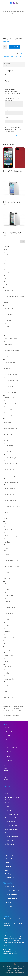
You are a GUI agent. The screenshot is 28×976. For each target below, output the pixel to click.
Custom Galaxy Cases (12, 404)
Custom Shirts (9, 494)
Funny (6, 512)
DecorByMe (8, 320)
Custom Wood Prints (10, 428)
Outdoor (6, 644)
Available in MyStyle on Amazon (14, 296)
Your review (8, 100)
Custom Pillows (10, 488)
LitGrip (7, 332)
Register (7, 727)
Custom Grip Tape (10, 470)
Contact (9, 760)
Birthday (7, 542)
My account (8, 731)
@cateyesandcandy (11, 362)
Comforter (7, 368)
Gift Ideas (8, 903)
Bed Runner (10, 595)
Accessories (7, 772)
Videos (7, 911)
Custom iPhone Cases (15, 55)
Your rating (8, 98)
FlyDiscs (7, 326)
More (6, 744)
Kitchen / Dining (10, 607)
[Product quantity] (5, 47)
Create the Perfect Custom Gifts (11, 715)
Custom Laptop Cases (11, 380)
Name (7, 110)
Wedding (8, 572)
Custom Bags (9, 446)
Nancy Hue (8, 344)
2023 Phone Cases (10, 398)
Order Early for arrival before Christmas (13, 706)
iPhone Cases (17, 56)
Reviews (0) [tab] (7, 66)
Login (9, 735)
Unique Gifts (9, 907)
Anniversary (9, 524)
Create (6, 765)
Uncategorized (8, 697)
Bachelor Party (9, 530)
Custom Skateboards (11, 500)
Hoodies (7, 273)
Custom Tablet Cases (10, 416)
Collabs (6, 356)
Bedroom (8, 584)
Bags (6, 255)
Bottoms (7, 261)
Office (7, 619)
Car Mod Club (9, 308)
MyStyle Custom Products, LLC (17, 967)
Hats (6, 267)
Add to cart (14, 47)
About (9, 752)
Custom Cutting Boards (12, 458)
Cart (6, 739)
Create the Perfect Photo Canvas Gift (12, 710)
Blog (8, 756)
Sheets (7, 626)
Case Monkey (6, 55)
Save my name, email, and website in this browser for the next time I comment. (13, 129)
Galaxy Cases (9, 655)
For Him (7, 554)
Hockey (7, 673)
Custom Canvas (10, 452)
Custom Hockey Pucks (12, 476)
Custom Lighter (9, 386)
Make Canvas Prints (11, 338)
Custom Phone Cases (11, 11)
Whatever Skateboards (12, 350)
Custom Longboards (11, 482)
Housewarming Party (11, 560)
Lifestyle (6, 775)
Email (7, 117)
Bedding (8, 601)
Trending (6, 691)
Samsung (7, 650)
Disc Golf (8, 667)
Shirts (7, 279)
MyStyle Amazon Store (14, 747)
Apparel (6, 249)
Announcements (10, 886)
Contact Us (6, 956)
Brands (6, 303)
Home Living (8, 578)
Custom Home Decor (11, 895)
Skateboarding (9, 679)
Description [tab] (7, 63)
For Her (7, 548)
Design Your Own (9, 440)
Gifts (5, 518)
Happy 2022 (6, 713)
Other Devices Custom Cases (13, 638)
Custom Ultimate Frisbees (13, 506)
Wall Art (7, 632)
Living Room (9, 613)
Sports (6, 661)
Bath (7, 589)
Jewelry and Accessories (12, 566)
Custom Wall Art (9, 422)
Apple (22, 53)
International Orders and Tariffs (11, 708)
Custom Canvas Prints (11, 374)
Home (4, 11)
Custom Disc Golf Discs (12, 464)
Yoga (6, 685)
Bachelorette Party (11, 536)
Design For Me (8, 434)
